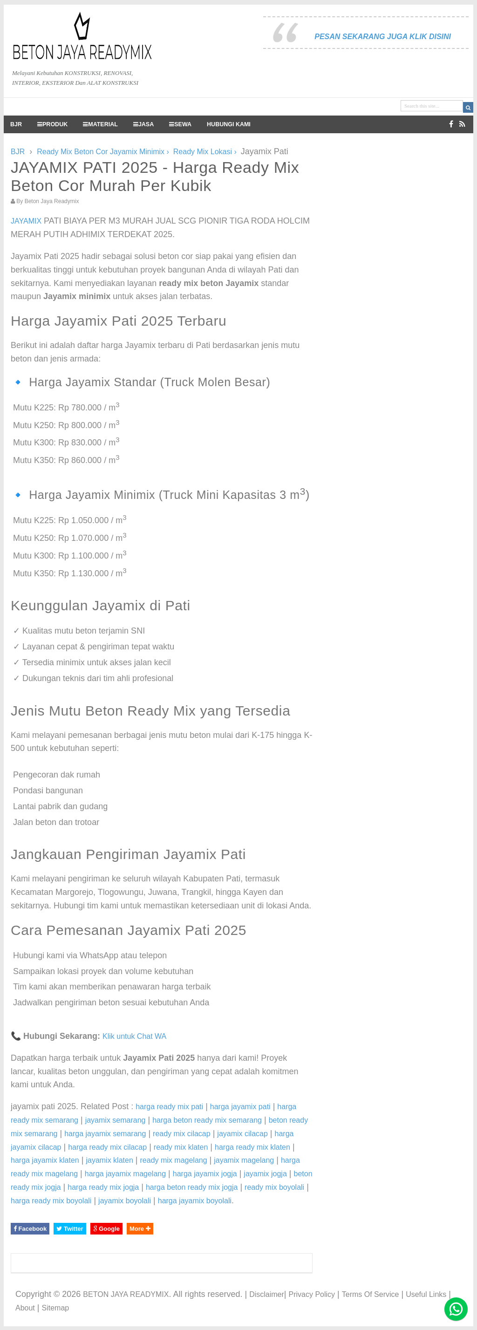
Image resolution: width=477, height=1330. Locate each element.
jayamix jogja (265, 1174)
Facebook (30, 1228)
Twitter (69, 1228)
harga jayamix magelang (125, 1174)
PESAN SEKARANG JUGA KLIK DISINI (382, 37)
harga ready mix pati (169, 1107)
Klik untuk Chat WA (134, 1036)
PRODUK (52, 124)
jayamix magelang (244, 1160)
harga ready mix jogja (103, 1187)
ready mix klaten (181, 1147)
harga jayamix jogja (205, 1174)
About (25, 1308)
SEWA (180, 124)
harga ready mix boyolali (51, 1201)
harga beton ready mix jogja (192, 1187)
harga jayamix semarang (105, 1134)
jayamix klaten (109, 1160)
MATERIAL (100, 124)
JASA (143, 124)
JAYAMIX (26, 221)
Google (106, 1228)
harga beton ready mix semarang (207, 1120)
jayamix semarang (115, 1120)
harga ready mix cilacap (107, 1147)
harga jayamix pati (240, 1107)
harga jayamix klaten (45, 1160)
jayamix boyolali (124, 1201)
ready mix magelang (173, 1160)
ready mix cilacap (182, 1134)
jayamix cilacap (242, 1134)
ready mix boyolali (274, 1187)
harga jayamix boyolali (195, 1201)
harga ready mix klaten (252, 1147)
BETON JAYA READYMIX (126, 1294)
